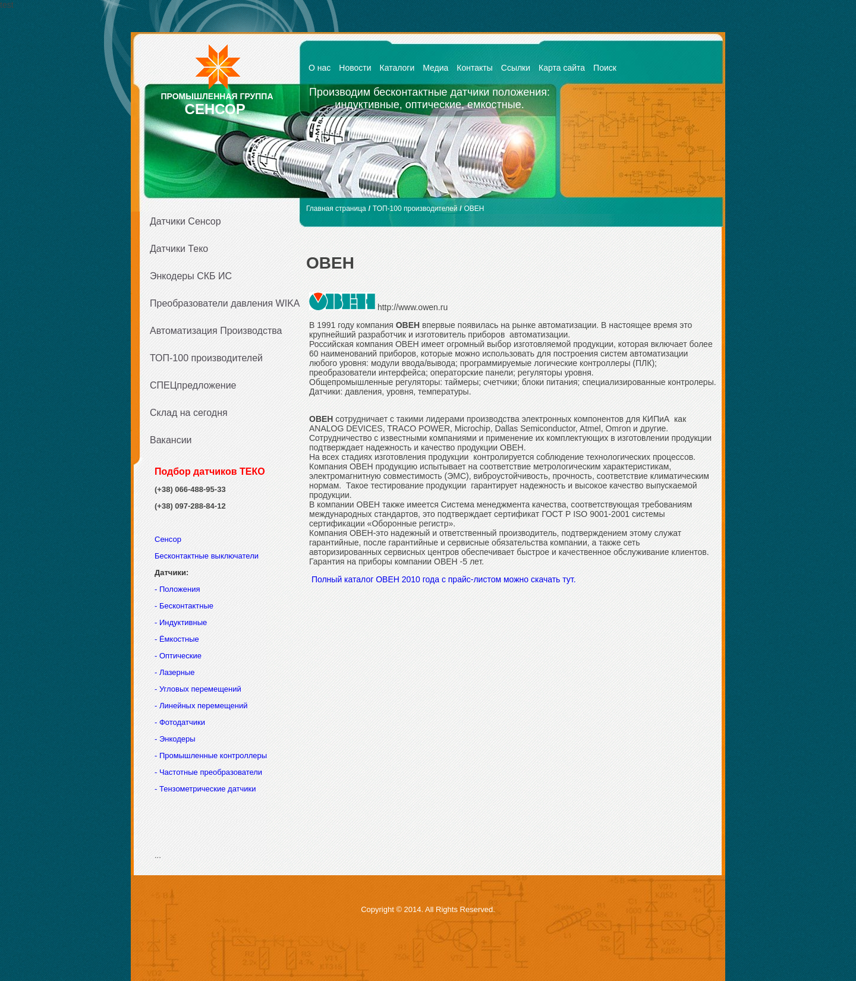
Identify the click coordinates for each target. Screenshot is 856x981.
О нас (320, 67)
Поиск (604, 67)
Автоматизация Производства (216, 331)
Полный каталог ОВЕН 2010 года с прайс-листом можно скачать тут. (442, 579)
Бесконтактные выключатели (207, 555)
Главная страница (336, 208)
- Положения (178, 589)
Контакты (474, 67)
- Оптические (178, 655)
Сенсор (169, 539)
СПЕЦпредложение (193, 385)
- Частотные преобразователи (208, 772)
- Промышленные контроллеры (211, 755)
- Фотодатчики (180, 722)
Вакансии (171, 440)
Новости (355, 67)
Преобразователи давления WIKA (221, 303)
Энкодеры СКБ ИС (191, 276)
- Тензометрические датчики (205, 788)
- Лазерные (175, 672)
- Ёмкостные (177, 639)
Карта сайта (562, 67)
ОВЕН (474, 208)
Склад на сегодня (189, 413)
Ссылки (515, 67)
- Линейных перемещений (201, 705)
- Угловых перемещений (198, 689)
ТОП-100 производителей (206, 358)
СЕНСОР (215, 109)
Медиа (435, 67)
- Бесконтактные (184, 605)
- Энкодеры (175, 738)
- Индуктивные (181, 622)
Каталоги (397, 67)
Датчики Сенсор (185, 221)
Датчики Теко (179, 249)
